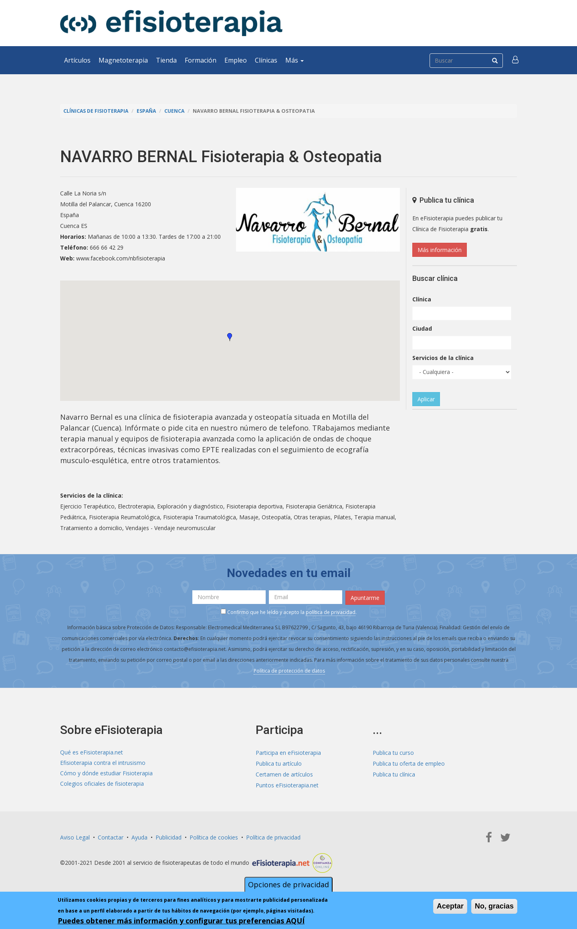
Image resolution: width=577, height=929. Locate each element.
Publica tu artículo (279, 762)
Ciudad (422, 328)
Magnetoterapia (123, 60)
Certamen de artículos (284, 773)
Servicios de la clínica (443, 358)
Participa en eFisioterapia (288, 752)
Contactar (110, 836)
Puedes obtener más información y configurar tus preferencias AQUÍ (181, 920)
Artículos (77, 60)
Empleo (235, 60)
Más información (440, 250)
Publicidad (168, 836)
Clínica (421, 299)
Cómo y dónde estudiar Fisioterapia (106, 773)
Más (294, 60)
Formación (200, 60)
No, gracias (494, 906)
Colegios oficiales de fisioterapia (102, 784)
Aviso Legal (75, 836)
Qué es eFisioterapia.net (91, 752)
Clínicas (266, 60)
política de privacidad (330, 611)
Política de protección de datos (289, 670)
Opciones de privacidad (288, 884)
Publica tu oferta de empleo (409, 762)
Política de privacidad (273, 836)
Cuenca (177, 111)
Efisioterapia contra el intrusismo (102, 762)
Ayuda (139, 836)
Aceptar (450, 906)
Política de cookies (214, 836)
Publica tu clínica (394, 773)
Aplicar (426, 399)
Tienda (166, 60)
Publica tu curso (393, 752)
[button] (515, 60)
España (148, 111)
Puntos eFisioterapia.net (287, 784)
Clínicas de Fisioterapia (96, 111)
